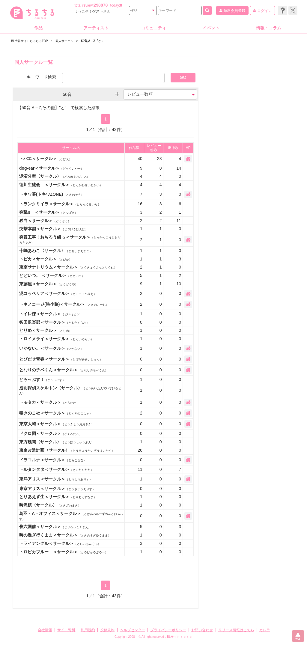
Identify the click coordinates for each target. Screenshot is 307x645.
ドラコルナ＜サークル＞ (52, 459)
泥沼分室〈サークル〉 (55, 176)
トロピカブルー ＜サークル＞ (63, 551)
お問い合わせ (202, 630)
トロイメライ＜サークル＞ (56, 338)
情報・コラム (268, 27)
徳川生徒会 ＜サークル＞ (61, 184)
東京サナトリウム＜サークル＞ (68, 267)
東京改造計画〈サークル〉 (67, 450)
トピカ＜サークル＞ (45, 259)
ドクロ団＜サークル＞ (50, 433)
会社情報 (45, 630)
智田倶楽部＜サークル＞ (54, 322)
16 (140, 203)
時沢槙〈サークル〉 (50, 505)
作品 (38, 27)
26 (140, 450)
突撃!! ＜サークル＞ (48, 212)
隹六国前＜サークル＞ (55, 526)
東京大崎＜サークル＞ (56, 423)
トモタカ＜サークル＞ (49, 402)
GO (183, 77)
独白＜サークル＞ (45, 220)
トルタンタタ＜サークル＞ (56, 469)
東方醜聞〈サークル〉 (56, 441)
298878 (101, 5)
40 (140, 158)
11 (140, 469)
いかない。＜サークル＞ (51, 348)
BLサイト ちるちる (179, 636)
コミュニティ (153, 27)
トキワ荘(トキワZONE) (51, 194)
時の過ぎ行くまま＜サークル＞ (65, 535)
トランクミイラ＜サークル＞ (60, 203)
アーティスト (96, 27)
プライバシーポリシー (168, 630)
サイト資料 (66, 630)
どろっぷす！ (42, 379)
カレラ (264, 630)
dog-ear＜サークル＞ (51, 168)
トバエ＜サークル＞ (45, 158)
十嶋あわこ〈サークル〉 (55, 250)
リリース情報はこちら (236, 630)
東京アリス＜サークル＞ (57, 488)
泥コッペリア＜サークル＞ (58, 293)
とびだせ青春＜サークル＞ (61, 359)
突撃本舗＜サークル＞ (53, 228)
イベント (211, 27)
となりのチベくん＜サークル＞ (63, 369)
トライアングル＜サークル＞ (60, 543)
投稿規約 (107, 630)
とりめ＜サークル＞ (45, 330)
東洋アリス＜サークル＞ (55, 479)
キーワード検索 (41, 77)
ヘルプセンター (132, 630)
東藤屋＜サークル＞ (48, 283)
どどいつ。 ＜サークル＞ (52, 275)
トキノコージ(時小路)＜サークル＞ (64, 304)
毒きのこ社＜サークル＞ (55, 413)
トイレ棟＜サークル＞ (50, 313)
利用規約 (88, 630)
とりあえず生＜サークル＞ (58, 496)
